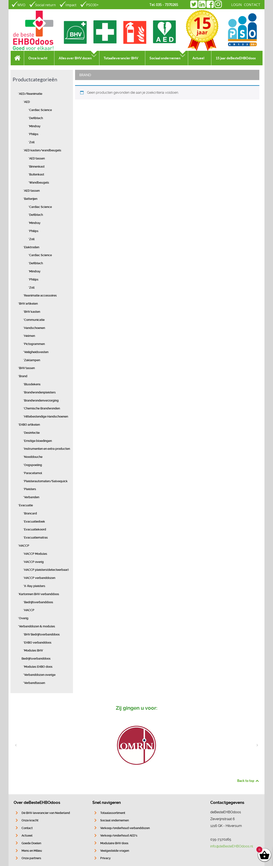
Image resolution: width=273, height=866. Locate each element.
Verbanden (31, 497)
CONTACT (252, 4)
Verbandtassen (34, 683)
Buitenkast (36, 174)
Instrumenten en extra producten (47, 449)
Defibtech (36, 118)
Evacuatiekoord (35, 529)
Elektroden (31, 247)
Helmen (29, 336)
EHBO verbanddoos (37, 642)
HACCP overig (34, 562)
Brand (23, 376)
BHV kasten (32, 312)
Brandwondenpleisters (40, 392)
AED (27, 102)
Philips (33, 134)
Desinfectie (32, 433)
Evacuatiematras (36, 537)
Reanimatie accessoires (40, 295)
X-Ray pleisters (34, 586)
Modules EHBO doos (38, 667)
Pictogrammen (34, 344)
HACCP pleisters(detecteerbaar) (46, 570)
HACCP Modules (35, 554)
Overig (23, 618)
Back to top (248, 781)
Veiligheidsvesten (36, 352)
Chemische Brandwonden (42, 408)
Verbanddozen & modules (37, 626)
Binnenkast (37, 166)
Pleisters (30, 489)
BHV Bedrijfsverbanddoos (42, 634)
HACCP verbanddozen (39, 578)
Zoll (32, 142)
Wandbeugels (39, 182)
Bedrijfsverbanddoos (38, 602)
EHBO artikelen (29, 424)
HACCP (24, 546)
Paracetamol (33, 473)
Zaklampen (32, 360)
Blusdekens (32, 384)
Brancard (30, 513)
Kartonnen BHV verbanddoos (39, 594)
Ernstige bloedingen (38, 441)
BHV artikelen (28, 303)
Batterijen (30, 199)
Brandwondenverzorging (41, 400)
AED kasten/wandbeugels (42, 150)
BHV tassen (27, 368)
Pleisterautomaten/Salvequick (46, 481)
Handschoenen (34, 328)
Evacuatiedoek (34, 521)
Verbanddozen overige (39, 675)
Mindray (35, 126)
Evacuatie (26, 505)
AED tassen (37, 158)
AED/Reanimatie (30, 94)
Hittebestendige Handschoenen (46, 416)
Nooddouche (33, 457)
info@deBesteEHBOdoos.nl (231, 846)
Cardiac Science (40, 110)
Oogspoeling (33, 465)
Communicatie (34, 320)
